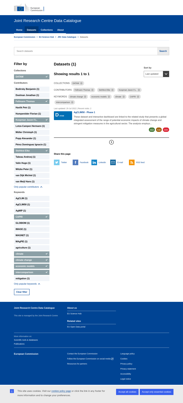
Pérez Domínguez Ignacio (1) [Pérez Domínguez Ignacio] (31, 144)
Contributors (21, 83)
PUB (159, 130)
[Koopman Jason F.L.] (31, 119)
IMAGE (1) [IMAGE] (21, 229)
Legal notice (125, 379)
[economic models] (31, 266)
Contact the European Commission (82, 354)
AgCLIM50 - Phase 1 (84, 112)
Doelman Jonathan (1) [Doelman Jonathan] (27, 95)
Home (19, 30)
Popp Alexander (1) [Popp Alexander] (26, 138)
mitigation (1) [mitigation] (23, 278)
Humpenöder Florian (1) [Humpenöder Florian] (28, 114)
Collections (47, 30)
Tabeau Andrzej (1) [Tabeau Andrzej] (25, 157)
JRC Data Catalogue (67, 37)
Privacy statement (128, 369)
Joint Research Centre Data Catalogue (34, 308)
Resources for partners (77, 364)
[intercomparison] (31, 272)
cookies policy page (61, 391)
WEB (152, 130)
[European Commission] (31, 7)
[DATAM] (31, 76)
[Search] (163, 51)
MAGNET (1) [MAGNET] (22, 235)
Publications (19, 344)
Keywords (19, 192)
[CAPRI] (31, 216)
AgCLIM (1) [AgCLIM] (21, 198)
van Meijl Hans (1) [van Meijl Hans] (25, 181)
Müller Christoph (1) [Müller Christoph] (26, 132)
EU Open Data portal (76, 327)
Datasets (31, 30)
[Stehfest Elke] (31, 150)
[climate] (31, 253)
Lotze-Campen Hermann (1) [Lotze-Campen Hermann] (30, 126)
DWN (166, 130)
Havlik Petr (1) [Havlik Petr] (23, 107)
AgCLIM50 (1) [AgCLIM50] (23, 204)
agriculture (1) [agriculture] (23, 247)
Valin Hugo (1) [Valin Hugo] (23, 163)
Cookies (124, 359)
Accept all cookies (127, 392)
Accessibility (125, 374)
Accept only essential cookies (156, 392)
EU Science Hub (46, 37)
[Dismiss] (81, 83)
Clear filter (21, 292)
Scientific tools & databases (26, 340)
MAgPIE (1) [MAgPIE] (21, 241)
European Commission (24, 37)
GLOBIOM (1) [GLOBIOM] (23, 223)
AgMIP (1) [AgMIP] (21, 210)
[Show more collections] (28, 187)
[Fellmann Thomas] (31, 101)
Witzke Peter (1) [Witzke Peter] (24, 169)
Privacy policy (126, 364)
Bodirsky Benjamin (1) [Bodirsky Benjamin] (27, 89)
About (60, 30)
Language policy (127, 354)
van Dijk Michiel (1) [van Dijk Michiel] (26, 175)
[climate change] (31, 260)
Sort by (147, 68)
